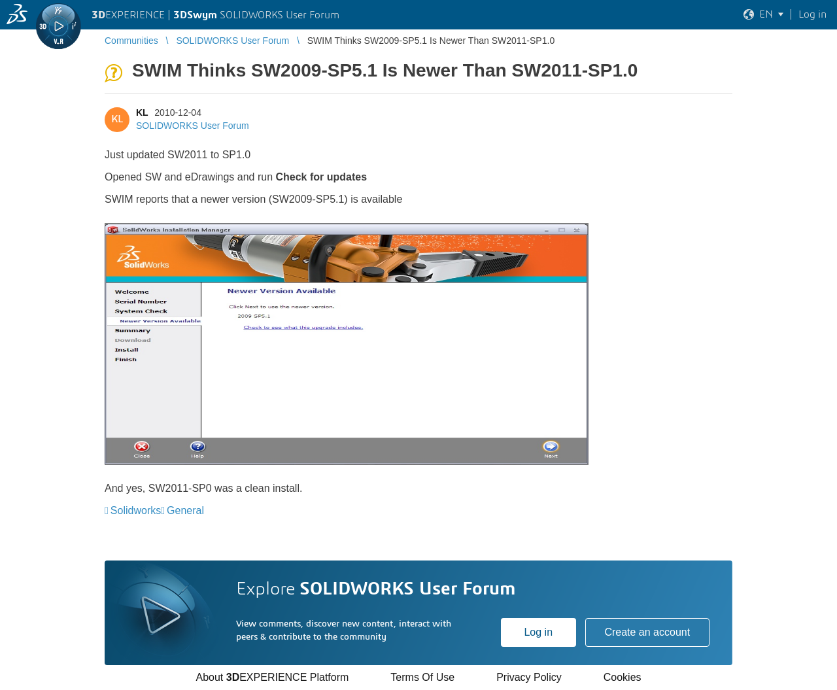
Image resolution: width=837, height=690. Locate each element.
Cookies (622, 677)
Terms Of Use (422, 677)
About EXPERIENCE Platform (272, 677)
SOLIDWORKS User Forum (192, 125)
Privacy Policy (529, 677)
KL (142, 112)
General (185, 510)
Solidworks (136, 510)
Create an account (647, 632)
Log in (538, 632)
